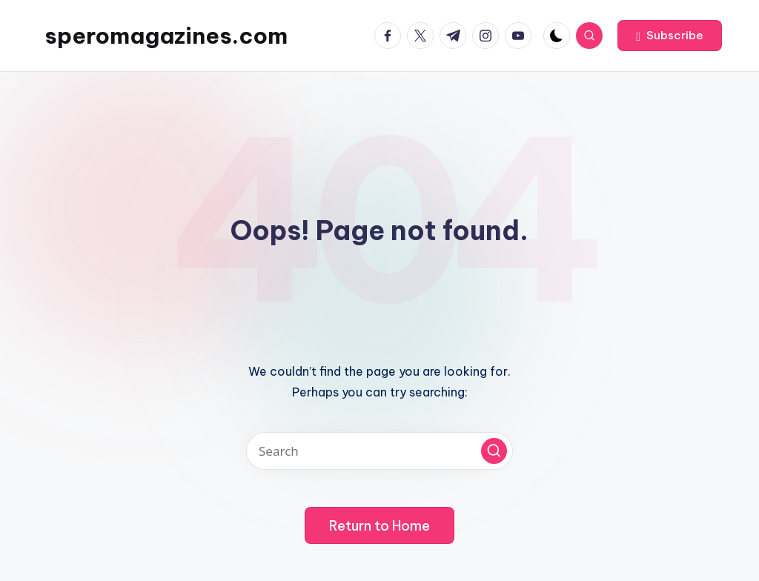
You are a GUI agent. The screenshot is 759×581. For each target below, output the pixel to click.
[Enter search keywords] (379, 451)
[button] (669, 35)
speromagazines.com (166, 35)
